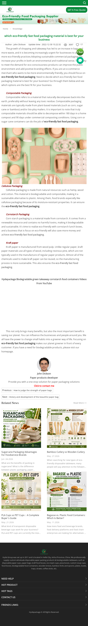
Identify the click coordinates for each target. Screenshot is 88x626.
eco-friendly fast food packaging (27, 234)
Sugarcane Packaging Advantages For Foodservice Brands (19, 453)
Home (5, 28)
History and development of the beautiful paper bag (34, 397)
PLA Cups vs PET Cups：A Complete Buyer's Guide (20, 517)
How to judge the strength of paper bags (33, 390)
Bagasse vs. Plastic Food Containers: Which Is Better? (66, 517)
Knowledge (17, 28)
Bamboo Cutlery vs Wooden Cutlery (66, 452)
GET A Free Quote (77, 9)
